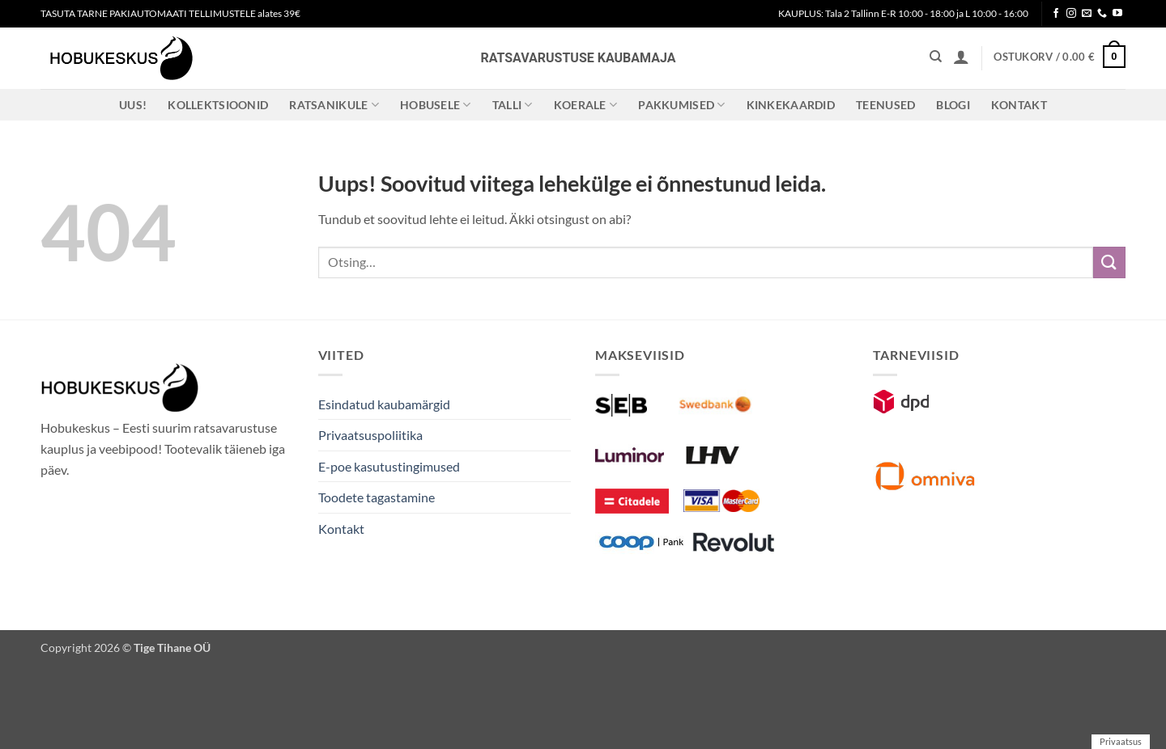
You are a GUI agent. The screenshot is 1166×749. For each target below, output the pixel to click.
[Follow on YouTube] (1117, 13)
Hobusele (435, 104)
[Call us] (1102, 13)
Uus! (133, 105)
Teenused (885, 105)
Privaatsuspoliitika (370, 434)
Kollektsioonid (218, 105)
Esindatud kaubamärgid (384, 404)
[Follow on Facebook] (1056, 13)
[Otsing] (936, 56)
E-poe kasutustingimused (389, 466)
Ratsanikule (334, 104)
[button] (961, 56)
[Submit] (1109, 262)
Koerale (586, 104)
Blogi (952, 105)
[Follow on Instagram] (1071, 13)
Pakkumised (681, 104)
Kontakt (1019, 105)
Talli (512, 104)
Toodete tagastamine (376, 497)
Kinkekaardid (791, 105)
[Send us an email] (1087, 13)
